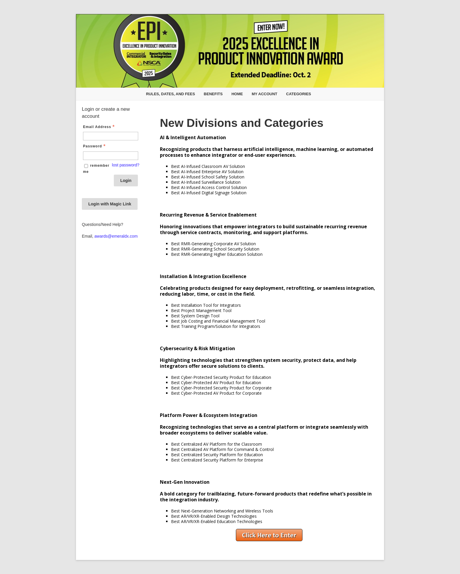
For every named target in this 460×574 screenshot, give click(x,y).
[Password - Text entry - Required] (110, 155)
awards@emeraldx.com (116, 236)
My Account (264, 94)
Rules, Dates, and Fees (170, 94)
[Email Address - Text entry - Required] (110, 136)
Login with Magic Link (109, 204)
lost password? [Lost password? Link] (125, 165)
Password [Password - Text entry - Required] (95, 146)
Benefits (213, 94)
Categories (298, 94)
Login (125, 180)
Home (237, 94)
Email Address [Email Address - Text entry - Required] (99, 127)
